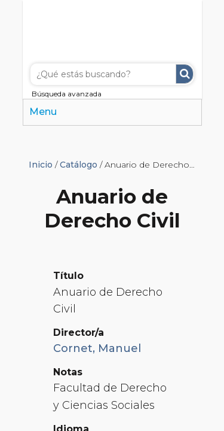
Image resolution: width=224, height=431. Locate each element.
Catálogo (78, 164)
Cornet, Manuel (97, 348)
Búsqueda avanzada (67, 93)
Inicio (41, 164)
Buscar (185, 74)
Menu (43, 111)
